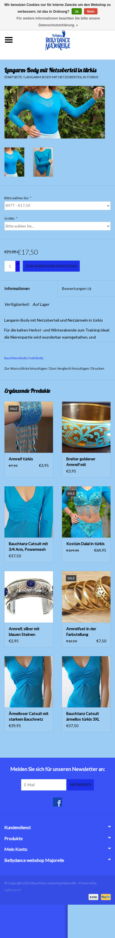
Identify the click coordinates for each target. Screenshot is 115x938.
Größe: (10, 218)
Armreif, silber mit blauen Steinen (24, 631)
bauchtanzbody (15, 358)
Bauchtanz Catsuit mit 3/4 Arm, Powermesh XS (28, 546)
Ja (76, 12)
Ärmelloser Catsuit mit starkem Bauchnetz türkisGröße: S (28, 716)
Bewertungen (76, 288)
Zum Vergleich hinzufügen (69, 368)
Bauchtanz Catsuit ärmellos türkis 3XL (82, 716)
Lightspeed (12, 890)
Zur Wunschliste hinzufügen (25, 368)
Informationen (17, 288)
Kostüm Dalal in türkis (85, 543)
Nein (90, 12)
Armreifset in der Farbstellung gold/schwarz (81, 631)
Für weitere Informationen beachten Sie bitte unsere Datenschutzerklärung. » (58, 21)
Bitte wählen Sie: (17, 198)
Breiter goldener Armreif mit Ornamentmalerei (81, 461)
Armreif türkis (21, 458)
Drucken (97, 368)
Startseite (13, 77)
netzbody (36, 358)
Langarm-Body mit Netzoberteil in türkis (61, 77)
